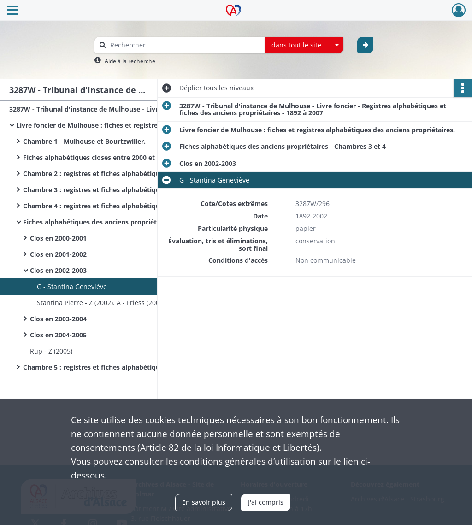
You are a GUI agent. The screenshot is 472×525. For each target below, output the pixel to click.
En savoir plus (203, 502)
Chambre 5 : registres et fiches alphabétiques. (96, 367)
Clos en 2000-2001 (58, 238)
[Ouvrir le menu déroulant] (12, 11)
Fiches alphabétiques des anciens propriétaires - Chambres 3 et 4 (115, 222)
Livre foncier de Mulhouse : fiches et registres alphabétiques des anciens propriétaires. (108, 125)
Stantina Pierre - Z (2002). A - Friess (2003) (101, 302)
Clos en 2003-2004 (58, 318)
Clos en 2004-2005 (58, 334)
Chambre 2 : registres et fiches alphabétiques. (96, 173)
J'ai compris (265, 502)
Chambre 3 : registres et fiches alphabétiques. (96, 189)
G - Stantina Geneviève (72, 286)
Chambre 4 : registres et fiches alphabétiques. (96, 205)
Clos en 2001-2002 (58, 254)
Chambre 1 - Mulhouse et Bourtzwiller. (84, 141)
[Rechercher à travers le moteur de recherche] (184, 45)
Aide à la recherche (130, 61)
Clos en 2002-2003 (58, 270)
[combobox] (304, 45)
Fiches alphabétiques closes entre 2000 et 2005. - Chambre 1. (115, 157)
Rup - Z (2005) (51, 351)
